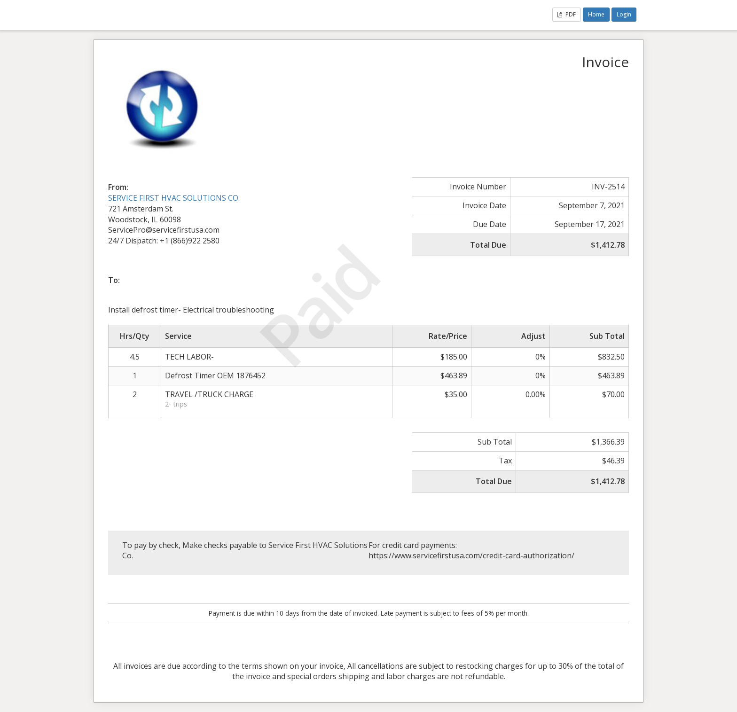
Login (624, 14)
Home (596, 14)
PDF (566, 14)
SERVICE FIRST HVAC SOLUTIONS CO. (174, 198)
